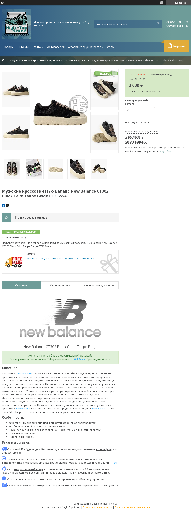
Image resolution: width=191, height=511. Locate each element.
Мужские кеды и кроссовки (29, 60)
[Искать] (158, 24)
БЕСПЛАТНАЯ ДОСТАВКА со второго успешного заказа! (61, 258)
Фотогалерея (56, 47)
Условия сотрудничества (84, 47)
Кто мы (24, 47)
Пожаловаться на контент (97, 507)
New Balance (23, 373)
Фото (110, 47)
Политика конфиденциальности (133, 507)
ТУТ (115, 462)
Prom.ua (113, 503)
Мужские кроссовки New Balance (69, 60)
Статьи (36, 47)
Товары (8, 47)
